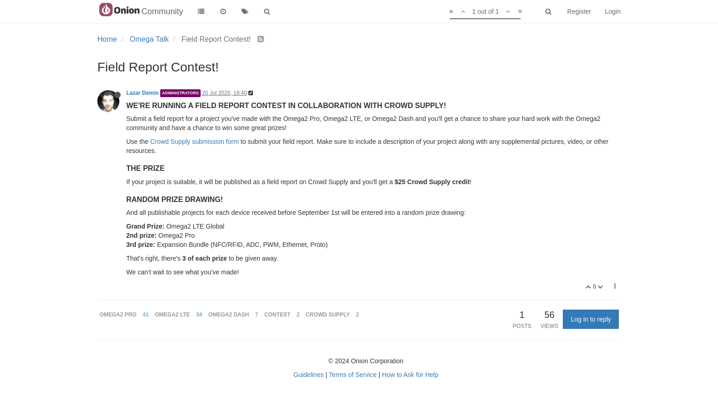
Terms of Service (352, 374)
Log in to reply (591, 319)
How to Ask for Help (410, 374)
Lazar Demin (142, 93)
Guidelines (308, 374)
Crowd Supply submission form (194, 141)
